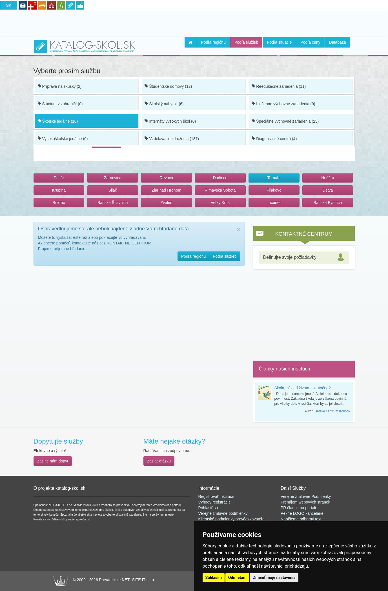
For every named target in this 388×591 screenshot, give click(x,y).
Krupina (59, 190)
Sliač (112, 190)
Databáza (337, 42)
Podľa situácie (279, 42)
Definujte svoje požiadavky (289, 257)
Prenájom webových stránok (305, 502)
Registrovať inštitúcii (216, 496)
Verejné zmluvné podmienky (223, 513)
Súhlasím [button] (213, 577)
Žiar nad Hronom (166, 190)
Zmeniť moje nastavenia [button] (274, 577)
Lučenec (274, 202)
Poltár (59, 178)
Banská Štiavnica (112, 202)
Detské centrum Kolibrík (332, 411)
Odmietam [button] (237, 577)
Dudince (220, 178)
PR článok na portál (298, 507)
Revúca (166, 178)
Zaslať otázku (159, 461)
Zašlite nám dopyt (52, 461)
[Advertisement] (194, 22)
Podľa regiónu (213, 42)
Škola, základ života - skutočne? (302, 388)
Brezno (59, 202)
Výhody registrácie (214, 502)
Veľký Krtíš (220, 202)
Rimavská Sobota (220, 190)
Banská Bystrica (328, 202)
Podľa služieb (246, 42)
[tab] (304, 257)
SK (9, 5)
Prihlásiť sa (208, 507)
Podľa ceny (310, 42)
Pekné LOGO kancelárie (302, 513)
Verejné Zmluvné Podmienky (306, 496)
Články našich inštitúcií (284, 369)
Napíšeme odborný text (301, 519)
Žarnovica (112, 178)
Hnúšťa (327, 178)
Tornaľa (274, 178)
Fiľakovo (274, 190)
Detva (328, 190)
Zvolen (166, 202)
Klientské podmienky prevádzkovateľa (231, 519)
